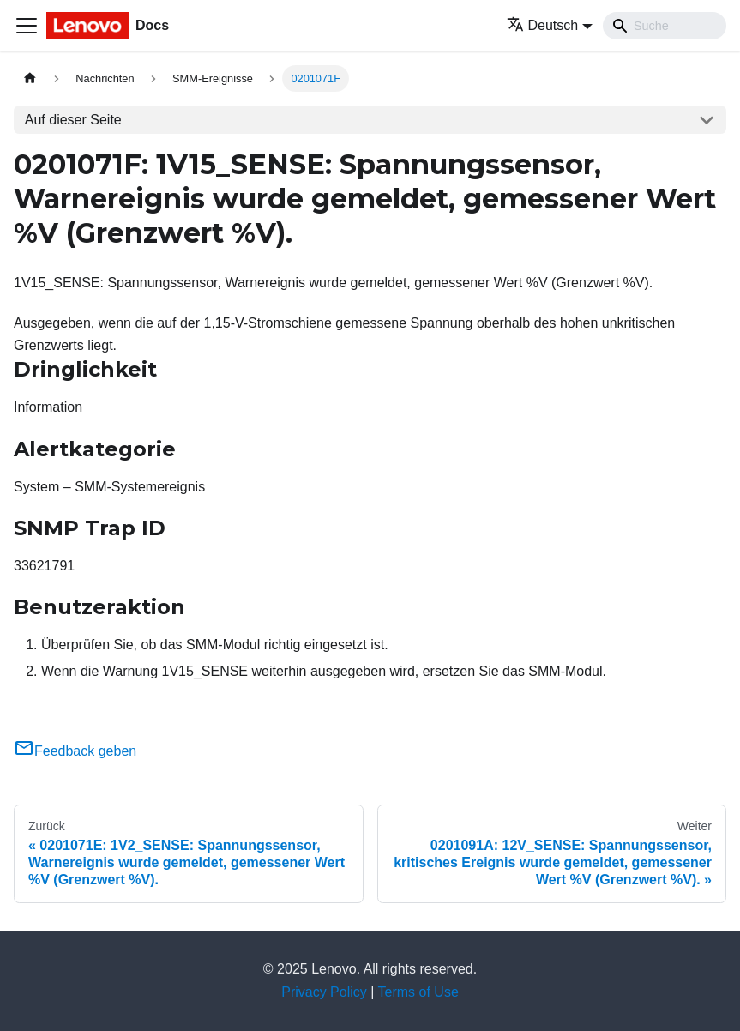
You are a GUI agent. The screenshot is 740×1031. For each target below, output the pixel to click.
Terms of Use (418, 992)
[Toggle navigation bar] (26, 26)
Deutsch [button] (543, 25)
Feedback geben (75, 751)
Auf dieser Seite (73, 119)
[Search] (664, 25)
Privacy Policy (324, 992)
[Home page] (30, 78)
